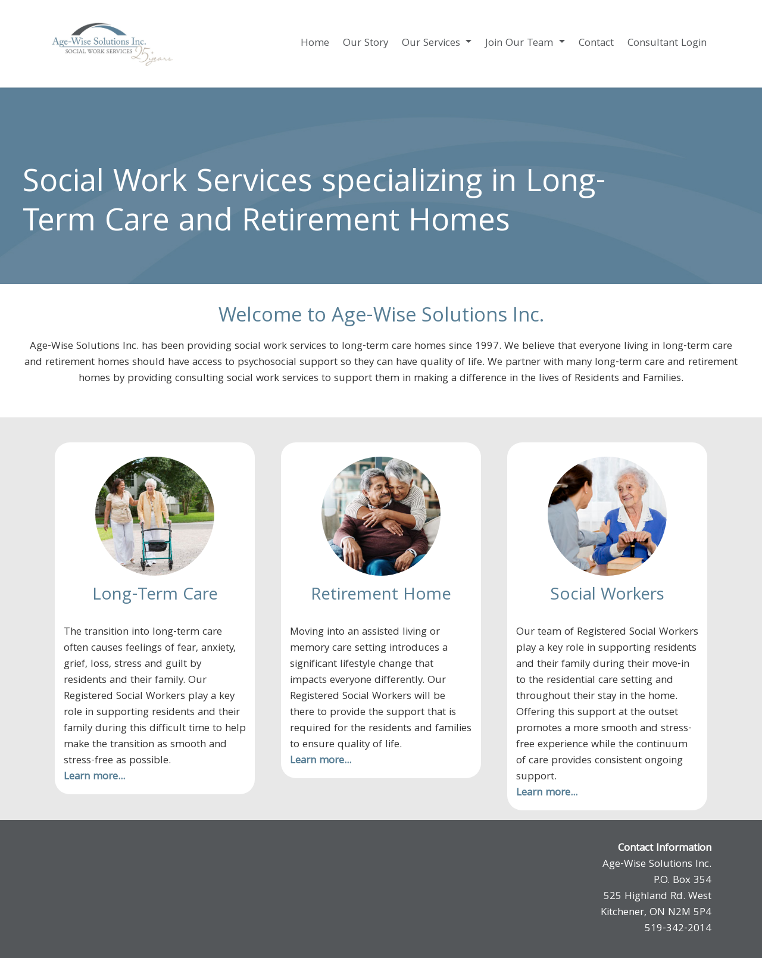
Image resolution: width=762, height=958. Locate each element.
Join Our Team (520, 43)
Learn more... (94, 777)
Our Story (365, 43)
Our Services (432, 43)
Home (315, 43)
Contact (596, 43)
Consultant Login (667, 43)
